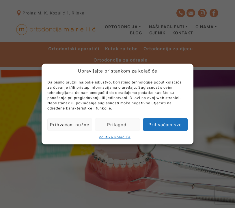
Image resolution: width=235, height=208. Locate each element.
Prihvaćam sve (165, 124)
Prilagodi (117, 124)
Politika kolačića (114, 137)
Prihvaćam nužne (69, 124)
